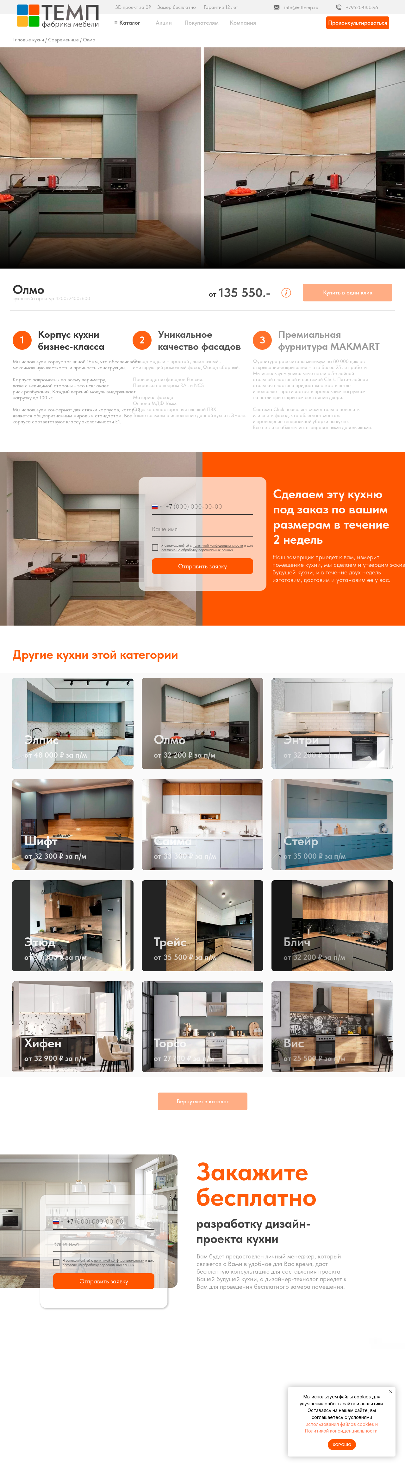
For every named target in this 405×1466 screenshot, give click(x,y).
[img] (58, 16)
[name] (202, 529)
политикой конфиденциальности (218, 545)
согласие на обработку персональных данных (197, 550)
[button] (357, 22)
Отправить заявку (202, 566)
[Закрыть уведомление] (391, 1392)
